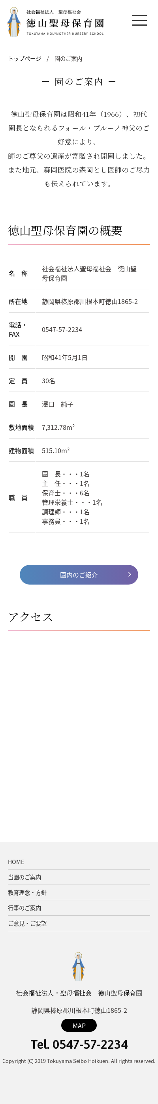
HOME (16, 861)
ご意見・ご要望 (27, 923)
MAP (79, 1025)
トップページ (24, 58)
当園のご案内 (24, 877)
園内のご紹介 (79, 574)
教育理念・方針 (27, 892)
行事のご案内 (24, 907)
